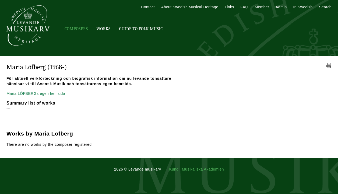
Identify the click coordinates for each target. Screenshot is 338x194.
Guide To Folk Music (141, 28)
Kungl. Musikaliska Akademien (196, 169)
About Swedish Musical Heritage (189, 7)
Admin (281, 7)
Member (262, 7)
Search (325, 7)
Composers (76, 28)
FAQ (244, 7)
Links (229, 7)
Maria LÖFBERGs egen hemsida (35, 93)
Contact (148, 7)
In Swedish (303, 7)
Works (103, 28)
